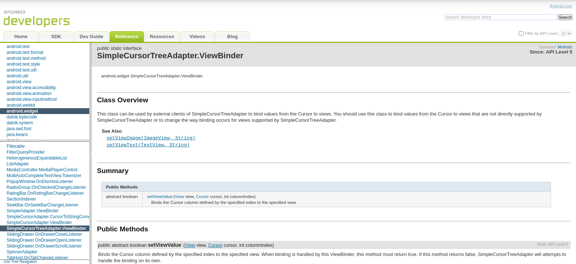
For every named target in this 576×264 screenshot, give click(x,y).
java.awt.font (19, 128)
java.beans (17, 134)
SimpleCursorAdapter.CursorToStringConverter (52, 216)
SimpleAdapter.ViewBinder (33, 210)
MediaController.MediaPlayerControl (42, 169)
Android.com (561, 6)
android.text (18, 46)
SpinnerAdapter (22, 251)
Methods (565, 47)
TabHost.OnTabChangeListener (37, 257)
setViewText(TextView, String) (148, 144)
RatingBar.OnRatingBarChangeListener (45, 193)
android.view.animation (29, 93)
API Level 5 (559, 52)
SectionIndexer (21, 199)
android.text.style (23, 64)
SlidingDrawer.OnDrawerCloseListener (44, 234)
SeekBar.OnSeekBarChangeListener (42, 205)
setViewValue (160, 196)
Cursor (202, 196)
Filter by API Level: (542, 33)
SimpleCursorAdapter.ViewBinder (39, 222)
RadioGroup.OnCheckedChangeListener (46, 187)
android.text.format (25, 52)
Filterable (16, 146)
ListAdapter (18, 163)
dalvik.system (20, 122)
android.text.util (21, 70)
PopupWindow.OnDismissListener (40, 181)
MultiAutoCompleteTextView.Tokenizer (44, 175)
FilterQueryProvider (26, 152)
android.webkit (21, 105)
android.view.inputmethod (32, 99)
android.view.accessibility (31, 87)
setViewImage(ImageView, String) (151, 137)
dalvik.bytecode (22, 117)
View (179, 196)
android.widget (22, 111)
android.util (17, 75)
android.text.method (26, 58)
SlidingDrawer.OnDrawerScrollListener (44, 246)
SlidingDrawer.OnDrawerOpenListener (44, 240)
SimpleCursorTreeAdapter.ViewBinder (46, 228)
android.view (19, 81)
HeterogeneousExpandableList (37, 158)
